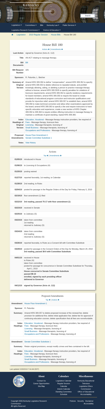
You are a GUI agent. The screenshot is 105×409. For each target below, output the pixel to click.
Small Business (31, 128)
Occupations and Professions (37, 130)
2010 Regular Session (38, 35)
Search (88, 16)
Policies (73, 401)
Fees (27, 122)
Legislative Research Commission (26, 30)
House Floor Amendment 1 (36, 135)
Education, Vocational (34, 120)
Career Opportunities (41, 383)
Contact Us (41, 381)
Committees (31, 25)
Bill (26, 63)
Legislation (21, 35)
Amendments (57, 49)
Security (80, 401)
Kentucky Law (53, 25)
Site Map (41, 386)
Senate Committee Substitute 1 (38, 138)
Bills (41, 25)
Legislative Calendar (63, 381)
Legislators (17, 25)
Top (45, 156)
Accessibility (88, 404)
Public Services (69, 25)
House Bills (55, 35)
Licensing (29, 125)
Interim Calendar (63, 389)
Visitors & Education (52, 30)
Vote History (30, 143)
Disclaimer (89, 401)
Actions (46, 49)
